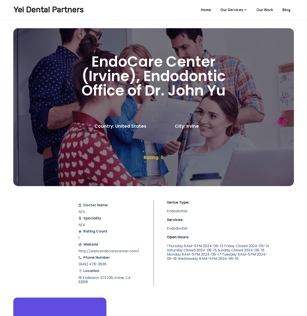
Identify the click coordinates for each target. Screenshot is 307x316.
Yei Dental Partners (48, 9)
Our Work (264, 10)
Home (206, 10)
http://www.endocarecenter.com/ (108, 251)
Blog (286, 10)
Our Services (231, 10)
